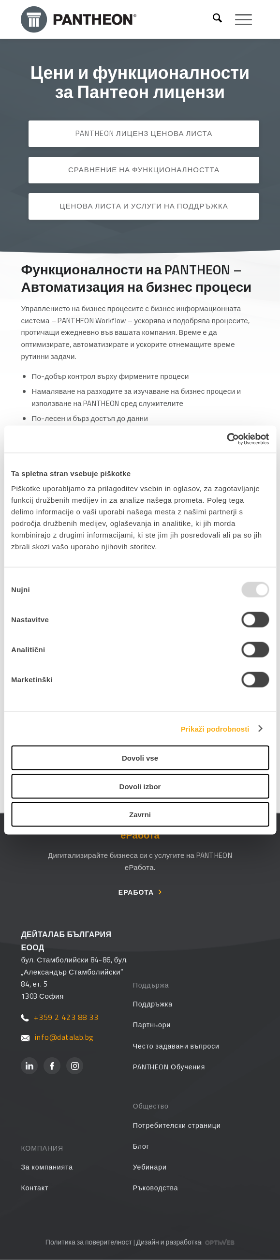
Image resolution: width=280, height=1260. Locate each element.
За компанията (47, 1167)
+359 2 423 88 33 (59, 1017)
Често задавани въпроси (176, 1046)
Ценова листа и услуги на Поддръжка (143, 205)
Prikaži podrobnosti (215, 728)
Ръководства (155, 1188)
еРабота (136, 892)
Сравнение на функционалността (144, 169)
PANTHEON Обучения (169, 1067)
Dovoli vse (140, 758)
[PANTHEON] (118, 19)
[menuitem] (217, 19)
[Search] (217, 19)
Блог (141, 1146)
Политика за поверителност (88, 1242)
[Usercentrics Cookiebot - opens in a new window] (226, 439)
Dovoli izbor (140, 786)
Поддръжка (153, 1004)
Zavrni (140, 814)
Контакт (34, 1188)
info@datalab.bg (57, 1037)
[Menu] (238, 19)
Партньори (152, 1025)
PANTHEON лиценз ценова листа (143, 133)
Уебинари (150, 1167)
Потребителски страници (177, 1125)
